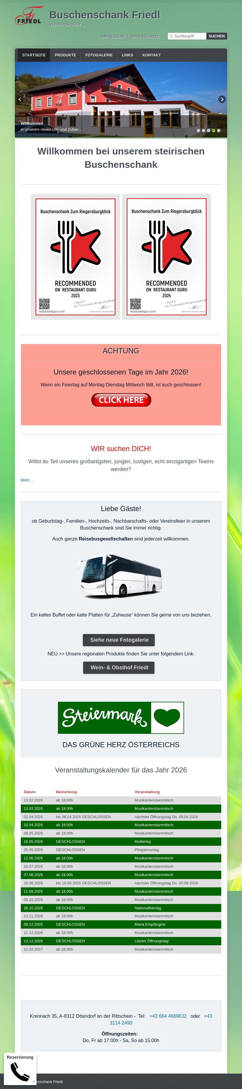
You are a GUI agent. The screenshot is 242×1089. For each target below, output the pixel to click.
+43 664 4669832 (167, 1014)
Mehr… (27, 479)
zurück (20, 100)
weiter (221, 100)
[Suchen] (216, 36)
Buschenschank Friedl (104, 14)
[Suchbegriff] (187, 36)
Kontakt (152, 55)
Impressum (112, 36)
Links (127, 55)
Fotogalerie (99, 55)
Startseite (34, 55)
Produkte (65, 55)
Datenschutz (145, 36)
